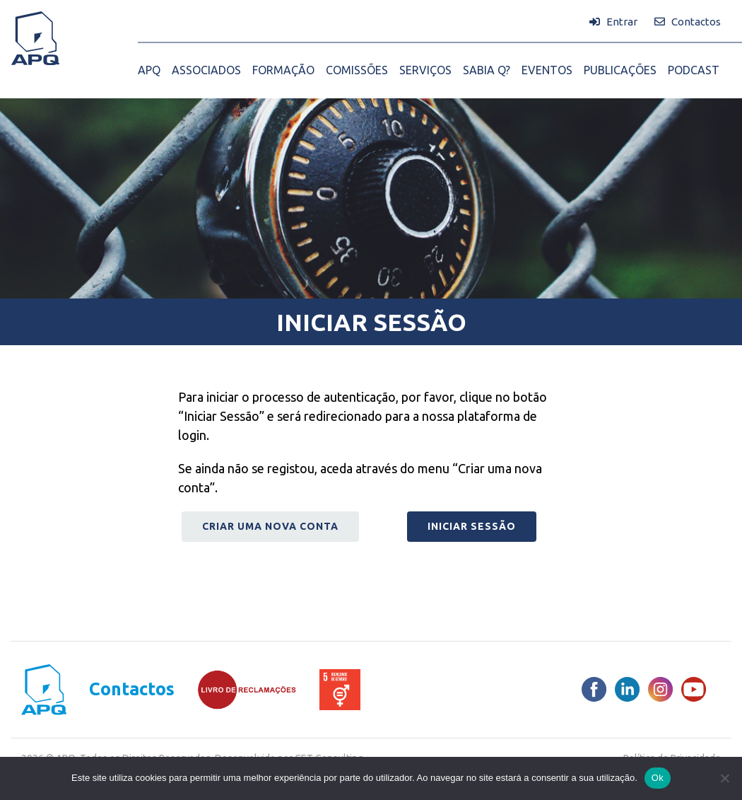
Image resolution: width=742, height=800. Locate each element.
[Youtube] (693, 689)
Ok (658, 777)
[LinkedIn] (627, 689)
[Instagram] (660, 689)
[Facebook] (594, 689)
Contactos (132, 689)
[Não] (724, 778)
